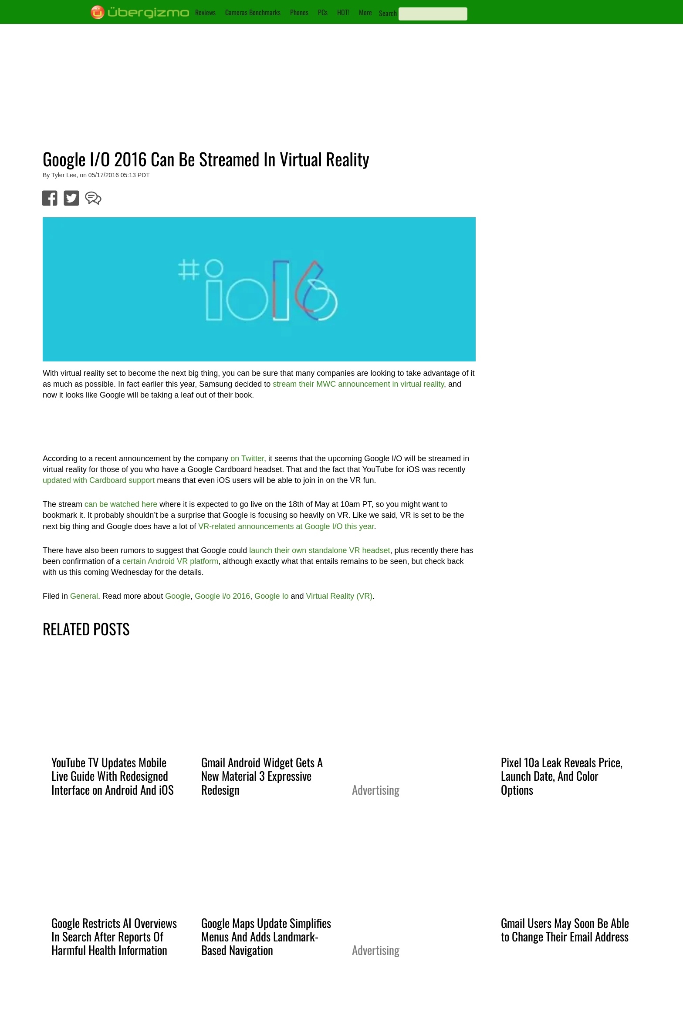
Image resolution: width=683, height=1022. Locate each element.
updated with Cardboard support (99, 480)
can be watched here (121, 504)
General (84, 596)
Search (388, 13)
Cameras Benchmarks (253, 12)
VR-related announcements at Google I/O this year (286, 526)
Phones (299, 12)
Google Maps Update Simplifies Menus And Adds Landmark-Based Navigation (266, 936)
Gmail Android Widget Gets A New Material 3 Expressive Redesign (262, 775)
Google (177, 596)
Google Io (271, 596)
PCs (323, 12)
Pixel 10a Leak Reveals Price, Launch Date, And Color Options (561, 775)
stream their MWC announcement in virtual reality (358, 384)
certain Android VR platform (170, 561)
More (365, 12)
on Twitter (247, 458)
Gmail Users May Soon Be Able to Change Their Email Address (565, 929)
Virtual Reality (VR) (339, 596)
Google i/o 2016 (222, 596)
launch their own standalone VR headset (319, 550)
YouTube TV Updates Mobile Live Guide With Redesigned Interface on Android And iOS (112, 775)
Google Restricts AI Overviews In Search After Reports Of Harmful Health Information (114, 936)
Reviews (205, 12)
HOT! (343, 12)
